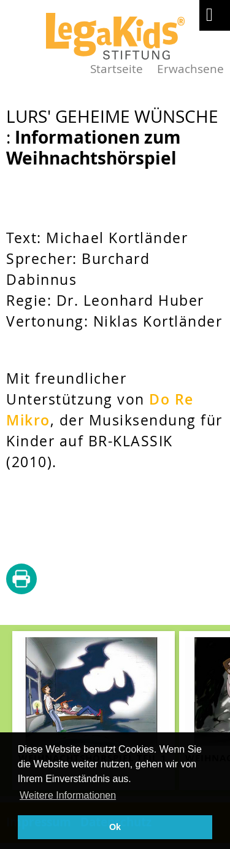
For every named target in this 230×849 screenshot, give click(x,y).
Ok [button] (115, 827)
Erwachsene (190, 68)
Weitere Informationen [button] (68, 795)
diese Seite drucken (21, 579)
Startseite (116, 68)
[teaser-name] (93, 710)
